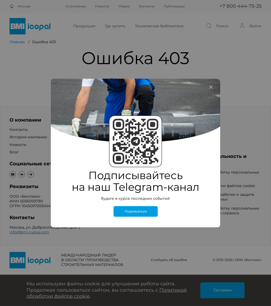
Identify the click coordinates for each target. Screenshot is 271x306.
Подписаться (136, 211)
